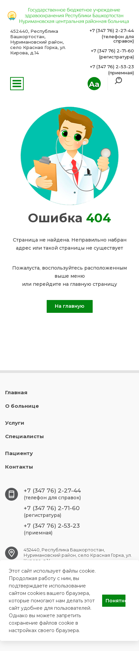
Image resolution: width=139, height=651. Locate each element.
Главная (16, 392)
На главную (69, 306)
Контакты (19, 467)
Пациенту (19, 453)
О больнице (22, 406)
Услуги (14, 423)
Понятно (115, 601)
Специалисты (24, 436)
